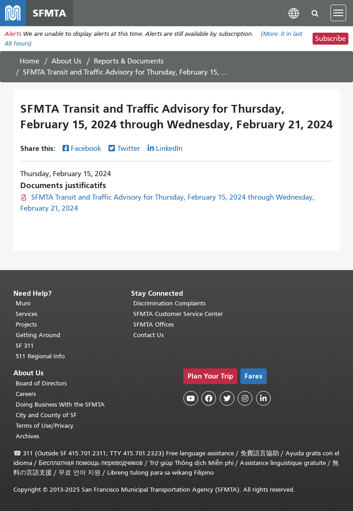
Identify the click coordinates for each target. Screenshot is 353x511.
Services (26, 314)
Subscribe (330, 38)
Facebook (86, 148)
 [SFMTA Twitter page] (227, 398)
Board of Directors (41, 383)
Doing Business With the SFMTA (60, 404)
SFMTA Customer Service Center (178, 314)
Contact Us (148, 335)
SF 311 (25, 346)
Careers (26, 394)
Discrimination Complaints (169, 303)
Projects (26, 324)
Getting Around (38, 335)
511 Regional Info (40, 356)
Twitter (128, 148)
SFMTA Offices (153, 324)
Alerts (13, 34)
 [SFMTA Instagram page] (245, 398)
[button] (294, 12)
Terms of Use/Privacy (45, 426)
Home (29, 61)
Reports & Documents (129, 61)
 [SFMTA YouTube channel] (191, 398)
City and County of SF (46, 415)
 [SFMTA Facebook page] (208, 398)
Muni (23, 303)
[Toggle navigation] (338, 13)
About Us (66, 61)
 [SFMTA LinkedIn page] (263, 398)
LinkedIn (169, 148)
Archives (27, 436)
